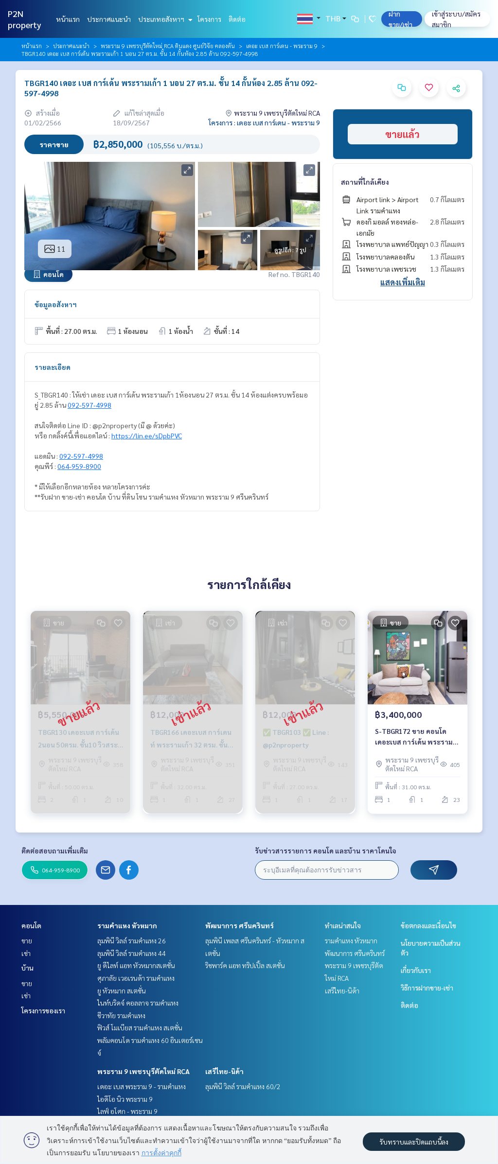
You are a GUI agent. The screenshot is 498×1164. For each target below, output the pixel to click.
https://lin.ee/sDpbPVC (146, 435)
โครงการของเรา (43, 1010)
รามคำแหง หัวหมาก (127, 925)
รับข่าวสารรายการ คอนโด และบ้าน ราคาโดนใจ (325, 850)
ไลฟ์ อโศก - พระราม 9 (127, 1111)
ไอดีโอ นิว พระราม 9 (125, 1099)
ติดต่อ (237, 19)
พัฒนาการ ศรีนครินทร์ (239, 925)
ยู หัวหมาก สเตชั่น (121, 990)
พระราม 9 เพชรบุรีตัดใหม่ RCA (143, 1071)
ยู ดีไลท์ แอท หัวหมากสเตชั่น (136, 965)
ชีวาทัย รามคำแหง (121, 1015)
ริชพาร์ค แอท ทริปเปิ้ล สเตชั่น (245, 965)
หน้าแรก (68, 19)
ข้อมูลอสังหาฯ (56, 304)
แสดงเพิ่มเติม (402, 282)
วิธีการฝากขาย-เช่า (427, 987)
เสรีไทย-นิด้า (224, 1071)
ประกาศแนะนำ (109, 19)
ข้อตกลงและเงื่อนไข (428, 925)
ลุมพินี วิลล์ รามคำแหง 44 (131, 953)
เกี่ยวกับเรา (416, 970)
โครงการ (209, 19)
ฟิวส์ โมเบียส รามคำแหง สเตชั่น (139, 1027)
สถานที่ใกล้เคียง (365, 181)
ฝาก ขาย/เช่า (400, 19)
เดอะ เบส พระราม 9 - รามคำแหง (141, 1086)
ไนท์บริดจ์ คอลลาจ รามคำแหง (137, 1002)
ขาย (26, 940)
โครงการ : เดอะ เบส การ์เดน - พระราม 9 (264, 122)
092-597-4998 (89, 404)
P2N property (24, 19)
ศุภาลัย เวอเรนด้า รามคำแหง (136, 977)
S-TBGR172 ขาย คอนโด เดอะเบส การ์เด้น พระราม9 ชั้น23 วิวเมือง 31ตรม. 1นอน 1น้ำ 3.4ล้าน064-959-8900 (416, 737)
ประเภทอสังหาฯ (164, 19)
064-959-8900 (79, 466)
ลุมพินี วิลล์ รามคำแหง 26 (131, 940)
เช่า (26, 953)
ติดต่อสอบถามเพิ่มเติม (54, 850)
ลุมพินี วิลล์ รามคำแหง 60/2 (243, 1086)
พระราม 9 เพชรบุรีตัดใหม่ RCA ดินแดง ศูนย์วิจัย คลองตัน (168, 46)
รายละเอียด (53, 367)
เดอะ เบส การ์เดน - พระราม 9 (282, 46)
